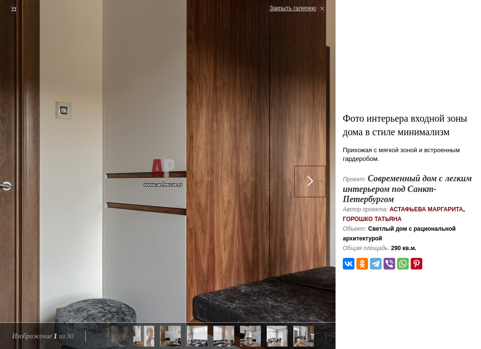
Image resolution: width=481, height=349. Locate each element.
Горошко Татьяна (372, 219)
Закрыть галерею (293, 8)
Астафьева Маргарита (426, 209)
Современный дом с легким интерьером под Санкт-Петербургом (407, 189)
